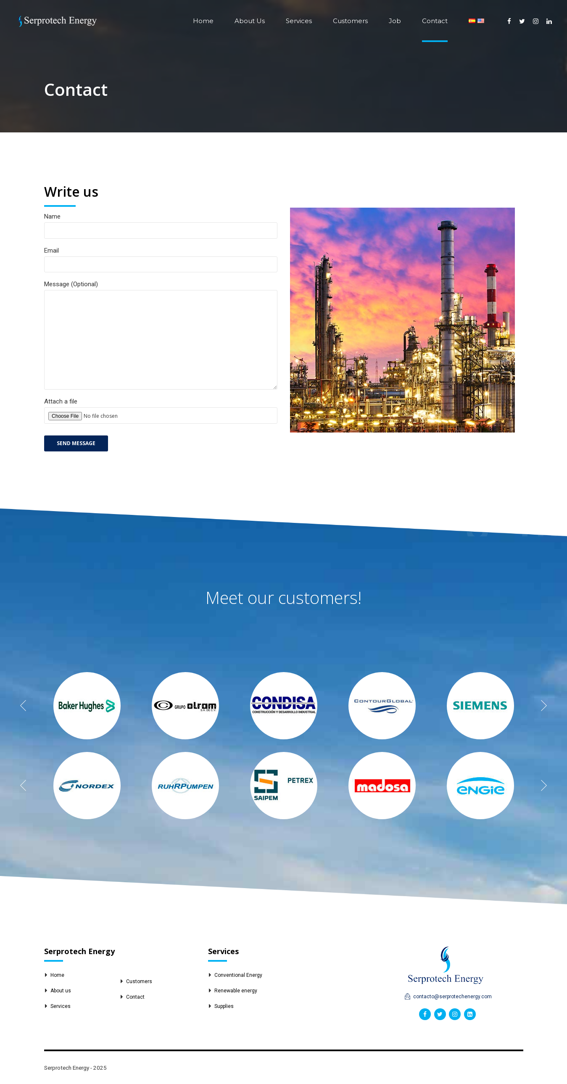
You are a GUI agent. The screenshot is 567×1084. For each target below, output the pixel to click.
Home (203, 21)
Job (395, 21)
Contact (435, 21)
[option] (87, 706)
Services (299, 21)
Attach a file (160, 422)
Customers (350, 21)
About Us (250, 21)
